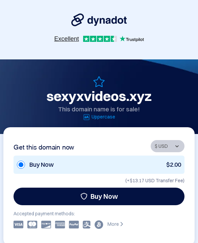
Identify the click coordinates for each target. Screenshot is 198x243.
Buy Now (99, 196)
